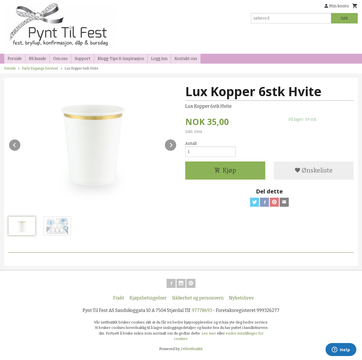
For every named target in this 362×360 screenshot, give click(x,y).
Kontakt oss (185, 58)
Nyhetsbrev (241, 298)
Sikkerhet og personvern (198, 298)
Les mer (209, 333)
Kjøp (225, 170)
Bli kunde (37, 58)
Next (176, 144)
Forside (15, 58)
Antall (191, 143)
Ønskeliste (313, 170)
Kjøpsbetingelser (148, 298)
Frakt (118, 298)
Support (82, 58)
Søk (344, 18)
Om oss (60, 58)
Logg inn (159, 58)
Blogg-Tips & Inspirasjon (121, 58)
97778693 (202, 310)
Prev (20, 144)
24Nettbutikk (192, 349)
